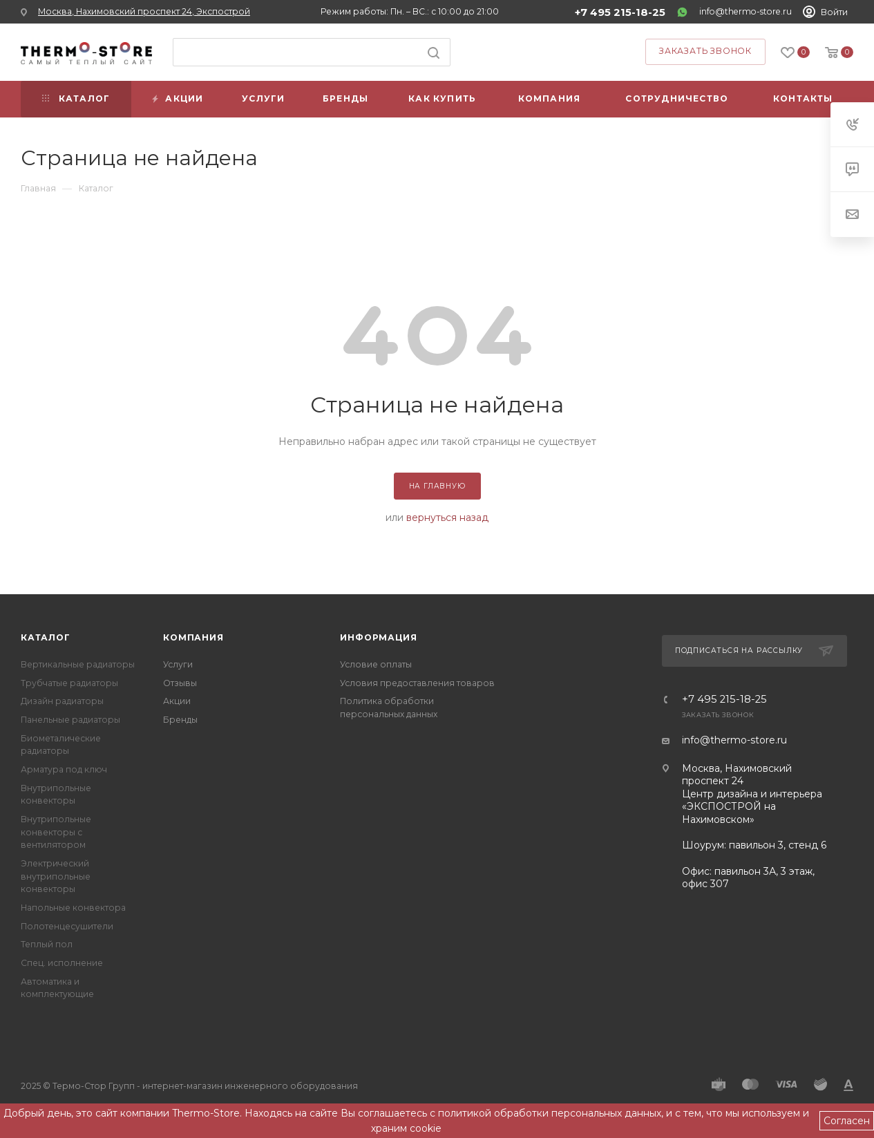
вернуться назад (447, 517)
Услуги (178, 664)
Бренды (180, 719)
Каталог (45, 637)
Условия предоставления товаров (417, 683)
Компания (193, 637)
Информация (378, 637)
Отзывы (180, 683)
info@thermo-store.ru (745, 11)
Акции (177, 701)
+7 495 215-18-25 (620, 12)
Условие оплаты (376, 664)
